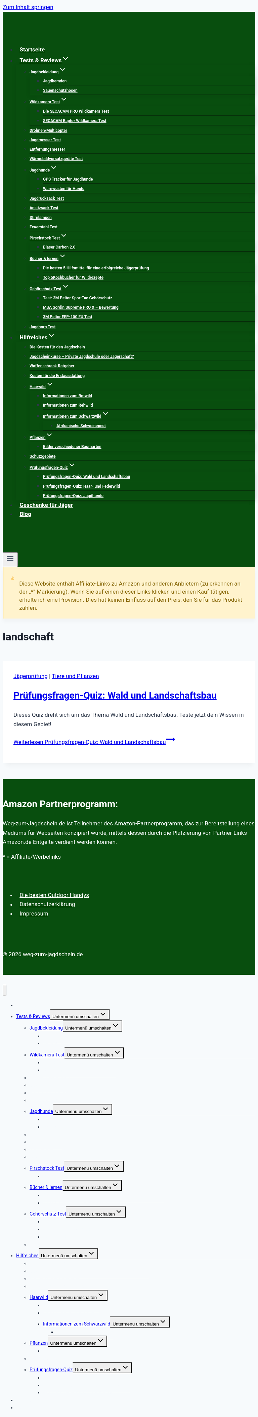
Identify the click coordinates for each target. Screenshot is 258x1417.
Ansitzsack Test (44, 208)
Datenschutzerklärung (47, 904)
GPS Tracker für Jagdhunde (68, 179)
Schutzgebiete (42, 456)
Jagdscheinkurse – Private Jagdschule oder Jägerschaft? (82, 356)
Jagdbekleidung (46, 1028)
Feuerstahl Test (43, 227)
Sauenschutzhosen (60, 90)
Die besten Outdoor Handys (54, 895)
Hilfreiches (27, 1255)
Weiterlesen (94, 742)
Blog (25, 514)
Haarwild (39, 1297)
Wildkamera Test (47, 1054)
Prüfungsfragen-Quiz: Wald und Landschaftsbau (86, 476)
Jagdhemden (55, 81)
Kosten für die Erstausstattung (57, 375)
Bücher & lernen (46, 1187)
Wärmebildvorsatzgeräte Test (56, 158)
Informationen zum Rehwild (68, 405)
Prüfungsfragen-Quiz (51, 1369)
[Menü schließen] (4, 990)
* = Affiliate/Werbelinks (32, 856)
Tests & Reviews (33, 1016)
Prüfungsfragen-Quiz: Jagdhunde (73, 495)
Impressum (33, 913)
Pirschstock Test (47, 1168)
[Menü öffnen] (10, 559)
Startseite (32, 49)
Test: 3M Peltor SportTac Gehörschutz (77, 298)
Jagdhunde (41, 1111)
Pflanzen (39, 1343)
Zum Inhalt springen (28, 7)
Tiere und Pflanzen (75, 676)
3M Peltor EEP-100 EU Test (67, 316)
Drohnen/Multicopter (48, 130)
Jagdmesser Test (45, 140)
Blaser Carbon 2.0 (59, 247)
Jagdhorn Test (43, 327)
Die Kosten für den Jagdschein (57, 347)
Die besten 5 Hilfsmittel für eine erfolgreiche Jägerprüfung (96, 268)
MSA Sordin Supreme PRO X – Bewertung (81, 307)
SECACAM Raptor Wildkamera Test (74, 120)
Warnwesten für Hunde (63, 188)
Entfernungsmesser (47, 149)
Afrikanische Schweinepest (81, 425)
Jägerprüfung (30, 676)
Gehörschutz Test (48, 1214)
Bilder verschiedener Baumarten (72, 446)
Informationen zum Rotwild (67, 396)
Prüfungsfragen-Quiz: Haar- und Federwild (81, 486)
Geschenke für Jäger (46, 504)
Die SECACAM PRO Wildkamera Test (76, 111)
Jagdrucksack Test (47, 198)
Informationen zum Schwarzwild (76, 1324)
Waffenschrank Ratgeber (52, 366)
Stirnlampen (41, 217)
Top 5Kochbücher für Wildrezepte (73, 277)
